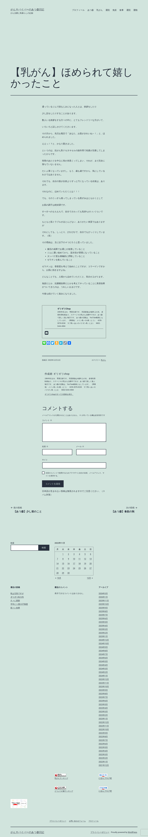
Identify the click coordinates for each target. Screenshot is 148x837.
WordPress (132, 832)
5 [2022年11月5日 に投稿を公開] (85, 554)
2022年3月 (103, 754)
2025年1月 (103, 636)
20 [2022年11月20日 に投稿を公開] (91, 563)
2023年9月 (103, 690)
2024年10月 (104, 643)
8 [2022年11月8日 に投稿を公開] (63, 559)
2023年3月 (103, 711)
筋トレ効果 (15, 608)
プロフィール (78, 10)
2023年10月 (104, 686)
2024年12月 (104, 640)
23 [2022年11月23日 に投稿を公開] (68, 568)
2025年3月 (103, 629)
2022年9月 (103, 733)
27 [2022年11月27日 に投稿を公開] (91, 568)
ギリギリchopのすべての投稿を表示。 (59, 394)
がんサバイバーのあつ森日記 (27, 9)
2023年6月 (103, 701)
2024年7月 (103, 654)
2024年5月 (103, 661)
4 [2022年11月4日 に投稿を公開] (79, 554)
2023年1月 (103, 719)
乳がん (99, 10)
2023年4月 (103, 708)
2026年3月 (103, 593)
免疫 (114, 10)
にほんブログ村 (105, 778)
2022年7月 (103, 740)
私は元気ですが (17, 593)
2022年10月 (104, 729)
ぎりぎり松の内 (17, 597)
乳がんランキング (61, 778)
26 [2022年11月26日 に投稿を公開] (85, 568)
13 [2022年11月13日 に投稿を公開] (91, 559)
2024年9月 (103, 647)
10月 (58, 578)
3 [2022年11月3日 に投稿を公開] (74, 554)
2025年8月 (103, 611)
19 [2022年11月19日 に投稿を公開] (85, 563)
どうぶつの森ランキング (64, 791)
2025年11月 (104, 600)
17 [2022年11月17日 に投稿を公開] (74, 563)
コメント (47, 420)
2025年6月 (103, 618)
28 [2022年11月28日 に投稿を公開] (57, 573)
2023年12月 (104, 679)
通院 (108, 10)
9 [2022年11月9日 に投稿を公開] (68, 559)
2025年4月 (103, 626)
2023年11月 (104, 683)
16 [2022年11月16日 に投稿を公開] (68, 563)
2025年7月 (103, 615)
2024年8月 (103, 651)
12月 (90, 578)
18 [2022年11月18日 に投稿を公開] (79, 563)
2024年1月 (103, 676)
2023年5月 (103, 704)
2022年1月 (103, 762)
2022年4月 (103, 751)
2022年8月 (103, 736)
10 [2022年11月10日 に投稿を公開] (74, 559)
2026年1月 (103, 597)
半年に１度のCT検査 (19, 604)
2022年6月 (103, 744)
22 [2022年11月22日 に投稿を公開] (63, 568)
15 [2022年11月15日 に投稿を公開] (63, 563)
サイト (45, 460)
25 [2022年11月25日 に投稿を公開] (79, 568)
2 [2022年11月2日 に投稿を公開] (68, 554)
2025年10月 (104, 604)
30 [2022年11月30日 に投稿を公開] (68, 573)
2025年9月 (103, 608)
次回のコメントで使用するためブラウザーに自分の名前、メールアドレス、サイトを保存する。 (75, 474)
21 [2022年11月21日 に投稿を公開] (57, 568)
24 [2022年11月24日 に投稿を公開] (74, 568)
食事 (121, 10)
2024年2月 (103, 672)
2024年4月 (103, 665)
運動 (135, 10)
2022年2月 (103, 758)
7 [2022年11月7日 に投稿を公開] (57, 559)
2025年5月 (103, 622)
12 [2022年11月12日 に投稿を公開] (85, 559)
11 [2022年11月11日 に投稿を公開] (79, 559)
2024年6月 (103, 658)
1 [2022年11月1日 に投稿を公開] (63, 554)
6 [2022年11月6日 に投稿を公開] (90, 554)
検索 (12, 543)
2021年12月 (104, 765)
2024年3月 (103, 669)
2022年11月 (104, 726)
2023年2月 (103, 715)
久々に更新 (15, 600)
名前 (45, 446)
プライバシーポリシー (99, 832)
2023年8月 (103, 694)
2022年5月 (103, 747)
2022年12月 (104, 722)
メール (80, 446)
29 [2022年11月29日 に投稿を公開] (63, 573)
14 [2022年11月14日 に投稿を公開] (57, 563)
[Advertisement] (74, 42)
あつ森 (90, 10)
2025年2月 (103, 633)
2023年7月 (103, 697)
